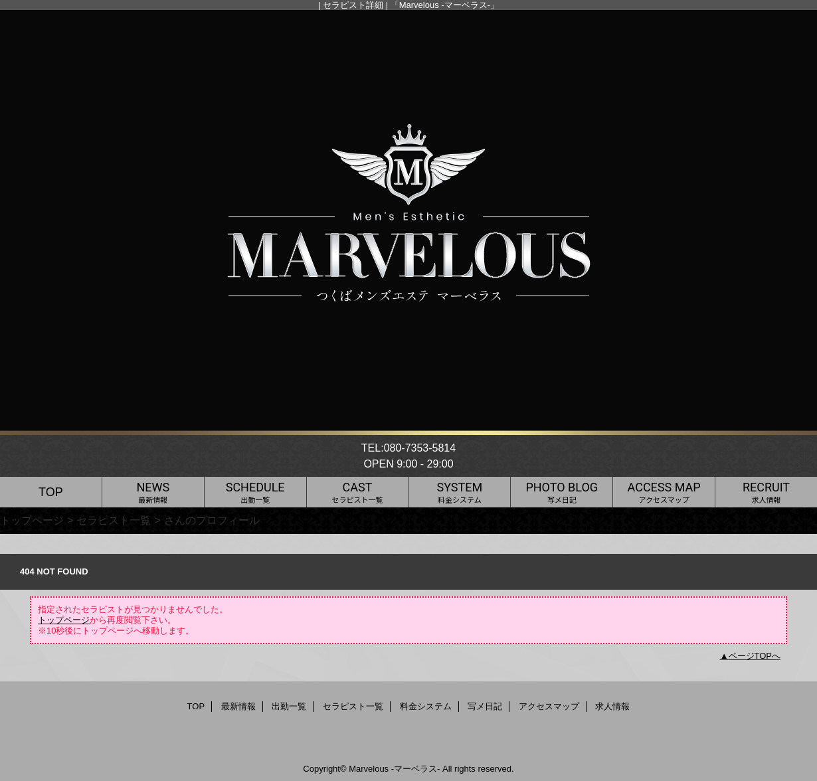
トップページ (32, 520)
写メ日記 (485, 706)
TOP (51, 492)
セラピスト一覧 (113, 520)
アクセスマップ (549, 706)
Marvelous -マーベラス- (394, 769)
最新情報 (238, 706)
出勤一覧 (289, 706)
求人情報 (612, 706)
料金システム (426, 706)
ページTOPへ (755, 656)
